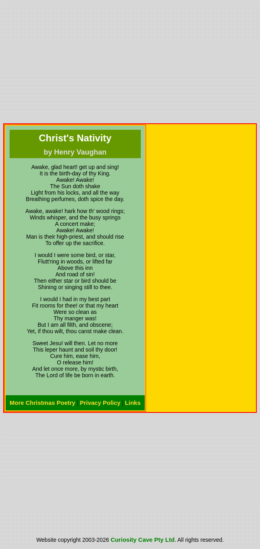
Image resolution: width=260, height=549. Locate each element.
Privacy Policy (100, 402)
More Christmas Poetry (42, 402)
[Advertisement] (130, 62)
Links (132, 402)
